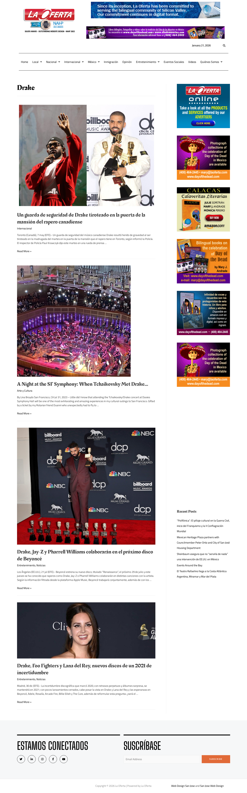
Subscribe (215, 759)
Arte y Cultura (24, 390)
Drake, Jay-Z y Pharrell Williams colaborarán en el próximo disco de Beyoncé (85, 555)
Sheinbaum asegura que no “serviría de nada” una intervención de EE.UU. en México (202, 556)
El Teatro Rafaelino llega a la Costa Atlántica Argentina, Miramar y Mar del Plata (202, 574)
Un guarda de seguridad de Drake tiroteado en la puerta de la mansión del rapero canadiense (81, 218)
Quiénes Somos (211, 61)
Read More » (24, 251)
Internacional (74, 61)
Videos (192, 61)
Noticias (40, 565)
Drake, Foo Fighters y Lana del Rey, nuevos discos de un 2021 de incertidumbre (84, 669)
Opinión (127, 61)
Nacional (53, 61)
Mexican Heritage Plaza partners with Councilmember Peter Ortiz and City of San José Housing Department (203, 542)
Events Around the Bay (189, 565)
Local (37, 61)
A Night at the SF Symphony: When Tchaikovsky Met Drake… (82, 384)
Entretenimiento (147, 61)
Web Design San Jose (183, 785)
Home (24, 61)
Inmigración (111, 61)
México (94, 61)
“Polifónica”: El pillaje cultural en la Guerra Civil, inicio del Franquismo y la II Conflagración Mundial (203, 526)
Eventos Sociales (174, 61)
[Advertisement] (203, 419)
